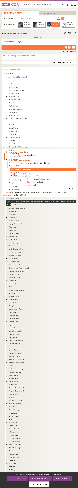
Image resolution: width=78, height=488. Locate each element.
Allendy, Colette (14, 81)
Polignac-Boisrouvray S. (16, 391)
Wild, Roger (12, 470)
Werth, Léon (12, 467)
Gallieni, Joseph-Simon (16, 249)
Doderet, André (13, 186)
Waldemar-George (14, 457)
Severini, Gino (13, 426)
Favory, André (13, 230)
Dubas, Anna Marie (15, 195)
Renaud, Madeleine (15, 403)
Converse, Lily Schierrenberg (18, 147)
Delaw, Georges (13, 159)
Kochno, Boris (13, 299)
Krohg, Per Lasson (14, 306)
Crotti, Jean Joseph (15, 156)
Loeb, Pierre (12, 347)
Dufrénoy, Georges (14, 205)
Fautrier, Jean (13, 227)
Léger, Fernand (13, 325)
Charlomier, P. (13, 141)
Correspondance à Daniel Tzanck (16, 77)
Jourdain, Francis (14, 284)
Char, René (12, 134)
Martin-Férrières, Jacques (17, 369)
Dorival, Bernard (14, 192)
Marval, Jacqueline (15, 372)
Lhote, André (13, 337)
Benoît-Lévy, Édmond (15, 100)
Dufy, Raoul (12, 211)
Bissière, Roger (13, 106)
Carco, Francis (13, 125)
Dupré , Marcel (13, 217)
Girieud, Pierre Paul (15, 252)
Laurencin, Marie (14, 318)
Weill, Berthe (13, 463)
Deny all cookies (40, 479)
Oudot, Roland (13, 381)
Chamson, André (14, 131)
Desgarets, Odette (14, 166)
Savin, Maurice (13, 422)
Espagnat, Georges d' (15, 224)
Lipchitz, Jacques (14, 344)
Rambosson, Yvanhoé (15, 400)
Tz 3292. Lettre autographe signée (21, 176)
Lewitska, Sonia (14, 334)
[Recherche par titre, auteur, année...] (36, 18)
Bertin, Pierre (13, 103)
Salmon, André (13, 413)
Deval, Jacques (13, 183)
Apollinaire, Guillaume (16, 84)
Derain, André (13, 163)
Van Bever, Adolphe (15, 438)
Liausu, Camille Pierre (16, 340)
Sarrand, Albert (13, 416)
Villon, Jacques (13, 451)
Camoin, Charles (14, 122)
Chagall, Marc (13, 128)
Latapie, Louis (13, 315)
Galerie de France (14, 246)
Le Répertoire (49, 13)
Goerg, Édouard (14, 262)
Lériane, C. (12, 328)
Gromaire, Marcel (14, 265)
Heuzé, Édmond (14, 274)
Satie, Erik (12, 419)
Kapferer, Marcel (14, 287)
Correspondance (9, 73)
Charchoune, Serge (15, 137)
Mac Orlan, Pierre (14, 356)
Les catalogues (13, 13)
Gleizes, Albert (13, 258)
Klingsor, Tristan (14, 296)
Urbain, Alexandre (14, 432)
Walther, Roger (13, 454)
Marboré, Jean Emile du (16, 359)
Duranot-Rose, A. (14, 221)
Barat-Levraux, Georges (16, 90)
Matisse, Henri (13, 375)
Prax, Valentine (13, 394)
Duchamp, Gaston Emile (16, 202)
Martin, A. (12, 366)
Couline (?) (12, 150)
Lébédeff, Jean (13, 322)
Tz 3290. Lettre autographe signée (21, 170)
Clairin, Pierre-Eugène (16, 144)
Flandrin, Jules (13, 236)
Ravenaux (12, 397)
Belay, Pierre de (14, 96)
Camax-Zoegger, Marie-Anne (18, 119)
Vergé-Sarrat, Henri (15, 444)
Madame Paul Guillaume (16, 271)
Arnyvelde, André (14, 87)
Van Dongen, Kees (14, 441)
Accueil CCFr (6, 33)
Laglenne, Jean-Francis (16, 309)
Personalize (63, 479)
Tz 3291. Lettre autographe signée (21, 173)
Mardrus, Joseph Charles (16, 363)
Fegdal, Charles (14, 233)
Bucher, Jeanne (13, 115)
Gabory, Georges (14, 243)
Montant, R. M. (13, 378)
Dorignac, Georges (14, 189)
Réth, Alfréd (12, 407)
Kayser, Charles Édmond (16, 290)
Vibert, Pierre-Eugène (15, 448)
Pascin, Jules (13, 385)
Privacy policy (39, 484)
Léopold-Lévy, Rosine (15, 353)
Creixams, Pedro (14, 153)
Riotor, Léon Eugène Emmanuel (19, 410)
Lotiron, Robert (13, 350)
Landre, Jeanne (13, 312)
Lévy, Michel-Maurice (15, 331)
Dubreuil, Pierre (14, 199)
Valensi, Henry (13, 435)
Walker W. (12, 460)
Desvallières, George (15, 180)
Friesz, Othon (13, 240)
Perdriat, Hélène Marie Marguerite (19, 388)
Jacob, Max (12, 281)
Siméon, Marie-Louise (15, 429)
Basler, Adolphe (14, 93)
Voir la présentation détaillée (62, 62)
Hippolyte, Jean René (15, 277)
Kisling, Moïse (13, 293)
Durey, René (12, 214)
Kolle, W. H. (12, 303)
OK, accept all (17, 479)
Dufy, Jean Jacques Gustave (17, 208)
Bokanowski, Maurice (15, 109)
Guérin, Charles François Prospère (19, 268)
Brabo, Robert (13, 112)
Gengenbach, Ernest (15, 255)
